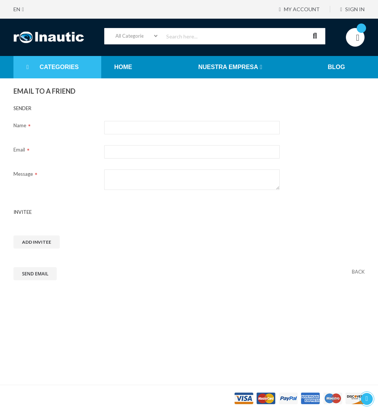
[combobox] (215, 36)
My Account (298, 9)
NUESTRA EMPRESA (228, 67)
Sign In (352, 9)
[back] (358, 271)
